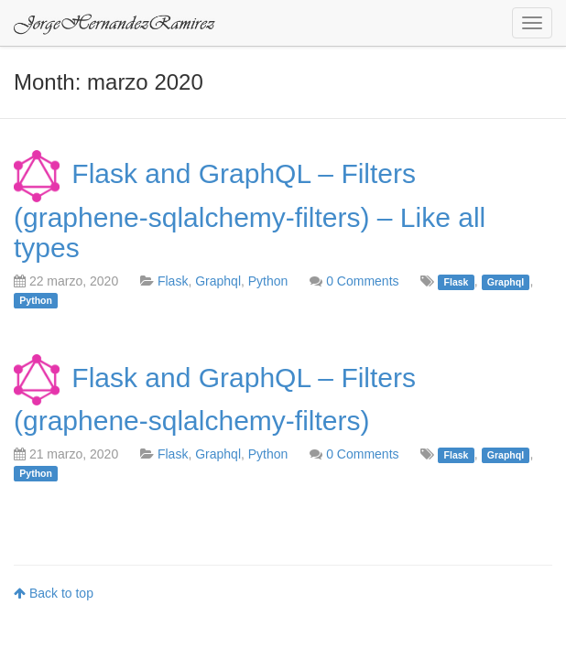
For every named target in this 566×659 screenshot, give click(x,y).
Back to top (53, 593)
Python (268, 281)
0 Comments (362, 281)
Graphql (218, 281)
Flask (173, 281)
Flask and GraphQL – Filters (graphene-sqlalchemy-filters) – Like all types (249, 210)
